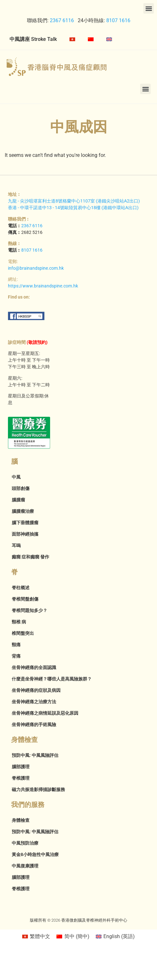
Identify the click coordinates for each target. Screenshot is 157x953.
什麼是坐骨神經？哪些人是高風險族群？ (52, 678)
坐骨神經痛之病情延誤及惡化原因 (45, 713)
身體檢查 (20, 820)
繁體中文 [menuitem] (40, 936)
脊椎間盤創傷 (25, 599)
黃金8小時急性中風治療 (35, 854)
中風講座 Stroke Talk (33, 39)
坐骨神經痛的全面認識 (34, 667)
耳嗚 (16, 545)
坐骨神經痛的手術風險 (34, 724)
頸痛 (16, 644)
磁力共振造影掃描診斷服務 (38, 789)
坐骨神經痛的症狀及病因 (36, 690)
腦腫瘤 (18, 499)
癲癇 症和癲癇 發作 (30, 556)
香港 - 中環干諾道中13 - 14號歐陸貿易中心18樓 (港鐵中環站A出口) (73, 207)
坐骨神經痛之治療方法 (34, 701)
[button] (148, 8)
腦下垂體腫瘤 (25, 522)
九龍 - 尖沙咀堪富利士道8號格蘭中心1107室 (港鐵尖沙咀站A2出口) (74, 200)
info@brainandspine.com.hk (36, 268)
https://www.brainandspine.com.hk (43, 285)
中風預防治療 (25, 843)
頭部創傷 (20, 488)
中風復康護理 (25, 865)
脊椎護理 (20, 778)
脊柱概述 (20, 587)
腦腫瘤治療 (23, 511)
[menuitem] (72, 39)
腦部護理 (20, 766)
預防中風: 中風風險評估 (35, 755)
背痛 (16, 656)
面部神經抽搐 (25, 534)
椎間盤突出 (23, 633)
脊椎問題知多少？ (29, 610)
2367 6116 (61, 20)
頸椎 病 (19, 621)
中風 (16, 477)
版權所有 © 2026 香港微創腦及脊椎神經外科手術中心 (78, 920)
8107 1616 (118, 20)
